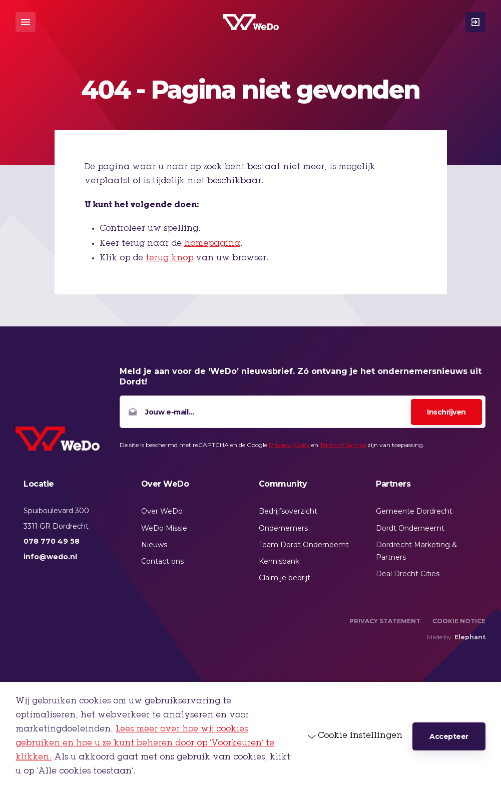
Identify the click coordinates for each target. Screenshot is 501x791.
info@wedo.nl (50, 556)
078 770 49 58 (52, 541)
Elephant (469, 637)
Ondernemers (283, 528)
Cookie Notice (458, 621)
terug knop (169, 258)
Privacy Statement (384, 621)
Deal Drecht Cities (407, 573)
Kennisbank (279, 561)
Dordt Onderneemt (410, 528)
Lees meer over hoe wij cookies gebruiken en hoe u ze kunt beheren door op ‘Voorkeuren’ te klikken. (145, 743)
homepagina (212, 244)
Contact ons (162, 561)
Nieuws (154, 544)
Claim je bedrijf (284, 577)
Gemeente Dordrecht (414, 511)
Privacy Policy (289, 445)
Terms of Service (343, 445)
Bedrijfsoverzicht (288, 511)
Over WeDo (162, 511)
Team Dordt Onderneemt (304, 544)
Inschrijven (446, 412)
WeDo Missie (164, 528)
